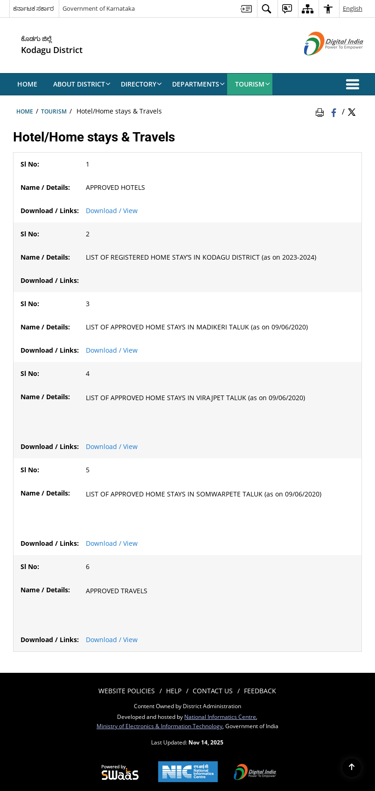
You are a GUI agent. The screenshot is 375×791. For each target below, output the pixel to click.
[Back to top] (351, 767)
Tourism (54, 111)
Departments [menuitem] (198, 84)
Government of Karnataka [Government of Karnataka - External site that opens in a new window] (98, 8)
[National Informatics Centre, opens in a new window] (188, 772)
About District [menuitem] (82, 84)
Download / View (112, 210)
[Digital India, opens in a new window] (255, 773)
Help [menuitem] (173, 690)
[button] (354, 84)
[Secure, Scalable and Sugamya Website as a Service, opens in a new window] (120, 773)
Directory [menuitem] (141, 84)
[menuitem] (246, 8)
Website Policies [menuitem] (126, 690)
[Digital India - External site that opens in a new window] (322, 63)
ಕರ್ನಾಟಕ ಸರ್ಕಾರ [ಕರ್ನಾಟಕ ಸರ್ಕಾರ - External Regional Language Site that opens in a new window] (33, 8)
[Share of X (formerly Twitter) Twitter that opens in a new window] (352, 111)
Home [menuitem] (27, 84)
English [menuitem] (352, 8)
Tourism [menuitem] (252, 84)
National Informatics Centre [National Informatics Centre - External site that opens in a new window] (220, 716)
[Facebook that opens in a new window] (334, 111)
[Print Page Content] (321, 111)
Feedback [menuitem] (260, 690)
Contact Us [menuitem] (213, 690)
